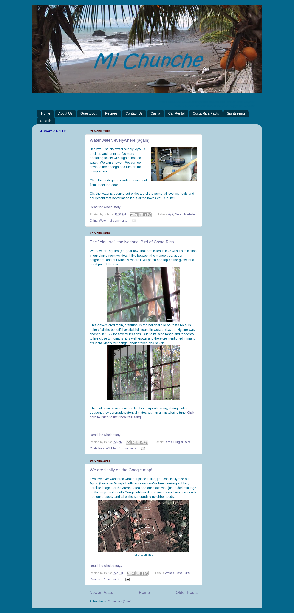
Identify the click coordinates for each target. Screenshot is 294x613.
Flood (179, 214)
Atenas (169, 573)
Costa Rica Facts (206, 113)
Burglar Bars (181, 442)
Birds (168, 442)
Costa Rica (97, 448)
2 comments (118, 220)
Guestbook (88, 113)
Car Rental (176, 113)
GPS (187, 573)
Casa (178, 573)
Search (45, 121)
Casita (155, 113)
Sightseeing (236, 113)
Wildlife (111, 448)
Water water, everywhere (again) (119, 140)
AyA (170, 214)
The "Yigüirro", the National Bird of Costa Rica (132, 242)
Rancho (95, 579)
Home (45, 113)
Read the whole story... (106, 207)
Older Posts (187, 592)
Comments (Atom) (120, 601)
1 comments (127, 448)
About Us (65, 113)
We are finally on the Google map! (121, 470)
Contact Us (133, 113)
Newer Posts (101, 592)
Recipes (111, 113)
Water (103, 220)
